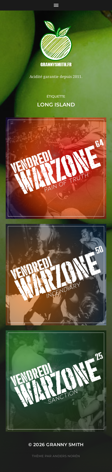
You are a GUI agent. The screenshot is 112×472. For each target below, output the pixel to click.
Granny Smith (65, 444)
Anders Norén (66, 456)
